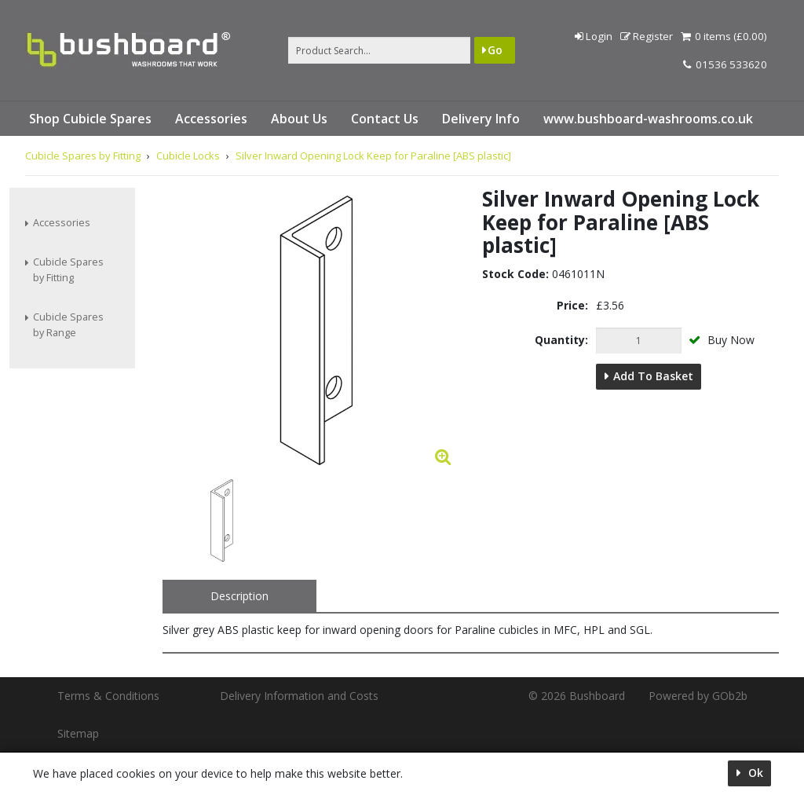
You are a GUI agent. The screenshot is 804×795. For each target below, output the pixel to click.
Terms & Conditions (108, 695)
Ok (754, 772)
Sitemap (78, 733)
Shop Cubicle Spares (90, 118)
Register (646, 36)
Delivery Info (481, 118)
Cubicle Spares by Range (68, 324)
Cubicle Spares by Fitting (68, 269)
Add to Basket (653, 375)
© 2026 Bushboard (576, 695)
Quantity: (561, 339)
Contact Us (384, 118)
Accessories (211, 118)
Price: (572, 305)
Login (593, 36)
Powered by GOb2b (698, 695)
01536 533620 (725, 64)
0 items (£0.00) (724, 36)
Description (239, 595)
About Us (299, 118)
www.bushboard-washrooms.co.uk (648, 118)
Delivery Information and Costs (299, 695)
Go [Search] (495, 49)
